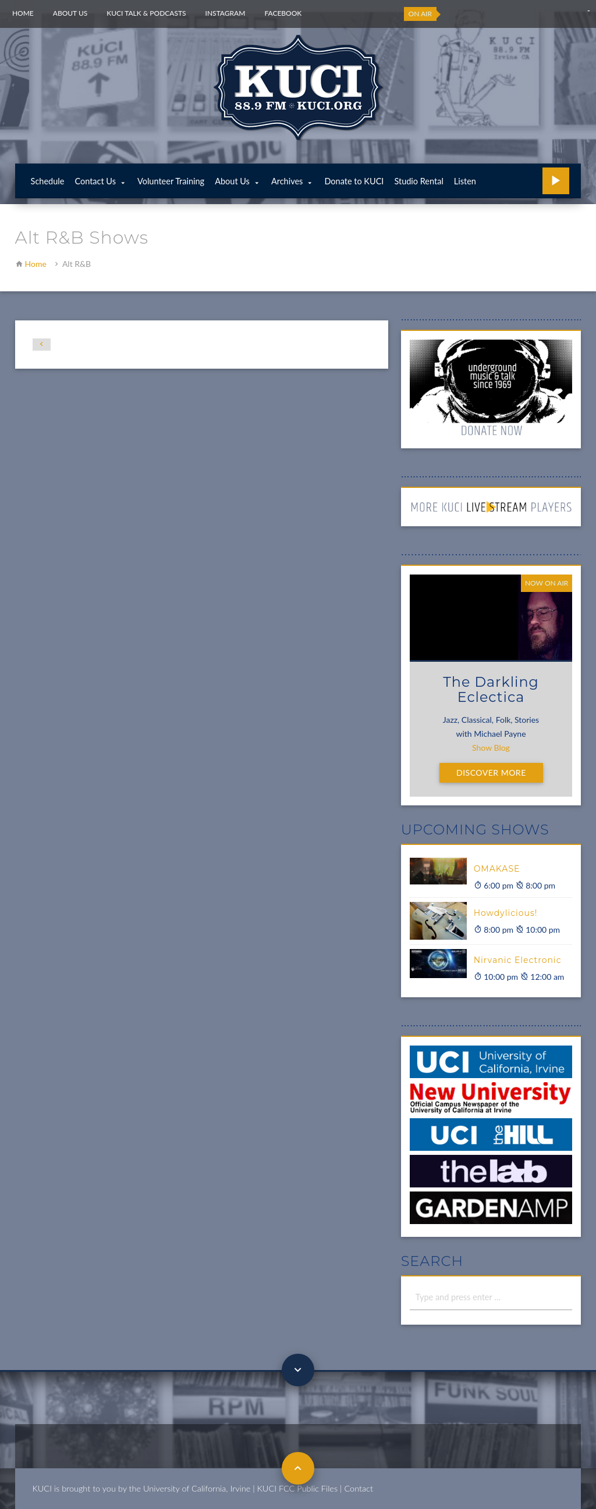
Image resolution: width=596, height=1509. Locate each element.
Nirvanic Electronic (518, 960)
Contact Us (95, 181)
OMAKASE (497, 869)
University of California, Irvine (196, 1488)
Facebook (282, 13)
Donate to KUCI (354, 181)
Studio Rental (418, 181)
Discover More (491, 772)
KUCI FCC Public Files (297, 1488)
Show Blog (491, 747)
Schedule (48, 181)
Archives (287, 181)
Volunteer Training (170, 181)
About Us (70, 13)
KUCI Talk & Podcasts (146, 13)
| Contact (356, 1488)
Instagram (225, 13)
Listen (465, 181)
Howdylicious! (506, 913)
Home (23, 13)
